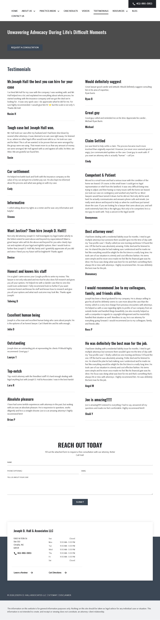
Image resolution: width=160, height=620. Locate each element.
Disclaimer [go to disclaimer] (65, 595)
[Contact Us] (79, 16)
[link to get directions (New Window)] (29, 544)
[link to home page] (23, 10)
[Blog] (66, 16)
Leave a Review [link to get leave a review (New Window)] (23, 572)
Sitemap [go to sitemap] (52, 595)
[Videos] (118, 11)
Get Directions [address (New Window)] (58, 572)
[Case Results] (103, 11)
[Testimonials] (133, 11)
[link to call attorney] (142, 4)
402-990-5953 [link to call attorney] (22, 553)
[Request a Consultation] (25, 48)
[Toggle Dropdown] (67, 11)
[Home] (47, 11)
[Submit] (80, 502)
